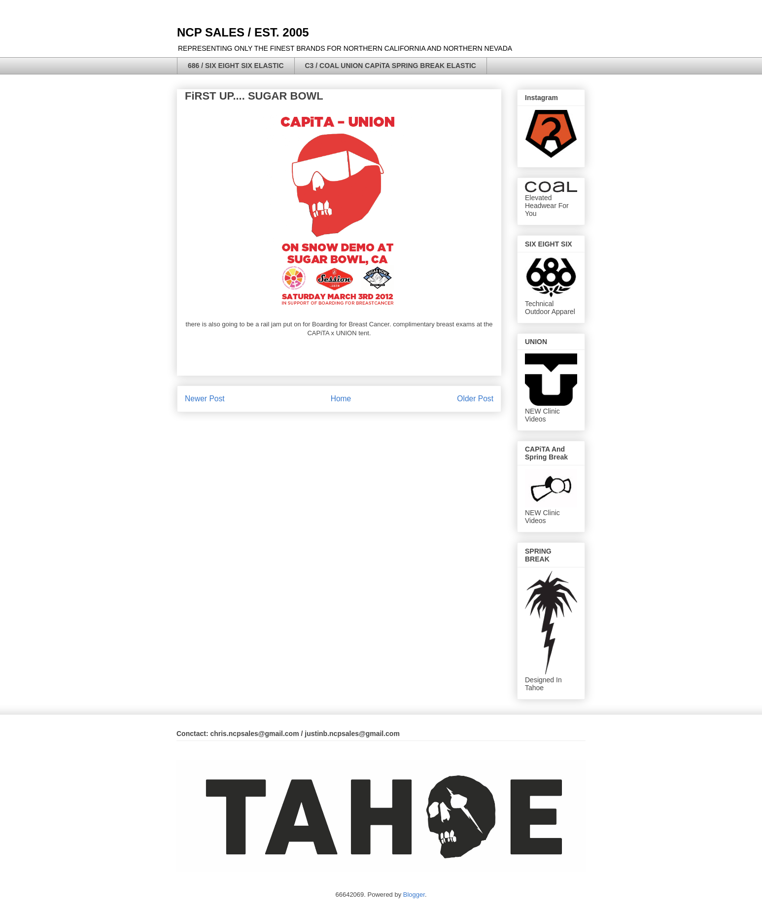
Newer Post (205, 398)
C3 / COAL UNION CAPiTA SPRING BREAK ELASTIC (390, 66)
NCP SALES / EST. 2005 (243, 32)
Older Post (475, 398)
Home (341, 398)
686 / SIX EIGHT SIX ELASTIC (236, 66)
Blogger (414, 894)
